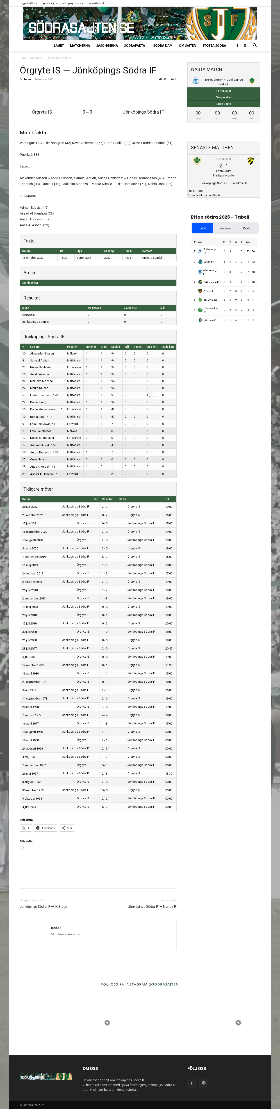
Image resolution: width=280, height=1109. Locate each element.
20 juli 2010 (29, 615)
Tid (167, 499)
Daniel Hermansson (43, 409)
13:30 (168, 665)
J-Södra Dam (162, 45)
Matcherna (80, 45)
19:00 (168, 506)
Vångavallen (224, 97)
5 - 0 (104, 790)
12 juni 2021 (30, 523)
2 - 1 (104, 740)
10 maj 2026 (224, 158)
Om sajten (187, 45)
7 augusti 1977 (31, 715)
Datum (26, 499)
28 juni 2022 (30, 506)
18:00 (168, 565)
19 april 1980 (30, 673)
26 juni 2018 (30, 590)
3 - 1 (104, 732)
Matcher (91, 346)
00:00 (168, 732)
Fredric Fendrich (40, 395)
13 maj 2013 (30, 606)
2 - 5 (104, 748)
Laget (59, 45)
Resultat (107, 499)
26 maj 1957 (30, 773)
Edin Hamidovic (40, 424)
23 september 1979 (34, 682)
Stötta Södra (214, 45)
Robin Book (38, 416)
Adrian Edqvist (39, 445)
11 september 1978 (34, 698)
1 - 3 (104, 598)
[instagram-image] (42, 1022)
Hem (23, 58)
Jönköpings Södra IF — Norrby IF (152, 907)
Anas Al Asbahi (40, 466)
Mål (127, 346)
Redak (27, 79)
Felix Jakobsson (41, 431)
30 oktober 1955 (32, 790)
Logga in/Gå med (29, 3)
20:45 (168, 648)
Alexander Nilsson (42, 353)
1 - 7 (104, 757)
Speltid (115, 346)
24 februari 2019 (32, 573)
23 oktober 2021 (32, 515)
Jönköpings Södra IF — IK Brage (43, 907)
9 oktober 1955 (32, 798)
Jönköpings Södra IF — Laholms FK (224, 183)
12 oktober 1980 (32, 665)
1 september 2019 (34, 556)
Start (104, 346)
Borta (122, 499)
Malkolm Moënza (41, 381)
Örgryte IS (28, 314)
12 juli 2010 (29, 623)
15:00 (168, 515)
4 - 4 (104, 715)
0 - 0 (104, 523)
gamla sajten (50, 3)
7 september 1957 (34, 765)
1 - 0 (104, 631)
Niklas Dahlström (41, 367)
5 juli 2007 (28, 657)
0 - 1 (104, 615)
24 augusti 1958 (32, 748)
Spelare (35, 346)
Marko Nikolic (39, 388)
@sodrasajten (164, 984)
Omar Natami (38, 459)
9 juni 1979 (29, 690)
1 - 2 (104, 573)
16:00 (168, 690)
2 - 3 (104, 690)
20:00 (168, 623)
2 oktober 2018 (32, 581)
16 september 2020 (34, 531)
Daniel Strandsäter (42, 437)
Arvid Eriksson (39, 374)
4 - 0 (104, 707)
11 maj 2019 (30, 565)
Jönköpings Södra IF (36, 321)
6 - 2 (104, 807)
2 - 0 (104, 531)
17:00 (168, 573)
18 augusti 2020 (32, 540)
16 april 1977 (30, 723)
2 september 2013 (34, 598)
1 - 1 (104, 565)
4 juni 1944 (29, 807)
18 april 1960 (30, 740)
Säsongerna (107, 45)
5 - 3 (104, 765)
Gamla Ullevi (30, 282)
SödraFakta (134, 45)
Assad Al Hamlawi (42, 474)
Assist (137, 346)
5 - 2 (104, 556)
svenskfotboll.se (98, 3)
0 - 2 (104, 515)
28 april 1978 (30, 707)
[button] (255, 46)
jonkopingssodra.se (73, 3)
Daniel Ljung (38, 402)
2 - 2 (104, 506)
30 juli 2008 (29, 631)
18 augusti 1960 (32, 732)
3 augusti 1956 (31, 782)
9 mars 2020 (30, 548)
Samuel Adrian (39, 360)
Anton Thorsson (40, 452)
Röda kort (168, 346)
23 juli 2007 (29, 648)
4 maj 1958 (29, 757)
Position (72, 346)
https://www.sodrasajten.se (66, 934)
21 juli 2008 (29, 640)
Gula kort (151, 346)
